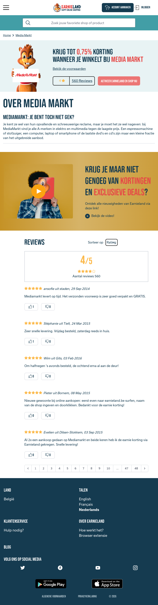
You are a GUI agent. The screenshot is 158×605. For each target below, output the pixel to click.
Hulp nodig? (14, 530)
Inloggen (142, 7)
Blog (7, 547)
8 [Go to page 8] (91, 468)
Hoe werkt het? (91, 530)
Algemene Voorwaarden (54, 596)
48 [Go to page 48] (136, 468)
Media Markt (24, 35)
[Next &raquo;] (144, 468)
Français (86, 504)
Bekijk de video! (99, 216)
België (9, 499)
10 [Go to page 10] (108, 468)
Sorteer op (95, 242)
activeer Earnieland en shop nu (119, 81)
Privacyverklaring (87, 596)
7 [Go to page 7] (83, 468)
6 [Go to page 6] (75, 468)
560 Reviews (82, 81)
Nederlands (89, 510)
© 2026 (112, 596)
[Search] (79, 22)
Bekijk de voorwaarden (69, 68)
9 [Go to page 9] (99, 468)
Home (7, 35)
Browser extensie (93, 535)
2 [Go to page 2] (43, 468)
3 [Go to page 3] (51, 468)
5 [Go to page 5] (67, 468)
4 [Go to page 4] (59, 468)
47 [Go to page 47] (126, 468)
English (85, 499)
